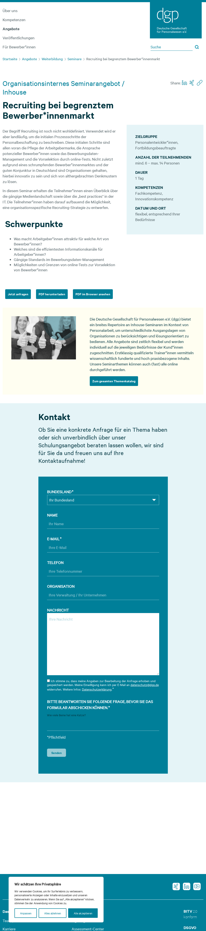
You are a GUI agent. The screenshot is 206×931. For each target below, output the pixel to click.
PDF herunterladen (52, 294)
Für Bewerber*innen (19, 46)
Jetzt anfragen (18, 294)
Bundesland (60, 492)
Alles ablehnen (52, 913)
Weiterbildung (52, 58)
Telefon (55, 562)
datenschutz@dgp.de (145, 685)
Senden (56, 752)
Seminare (75, 58)
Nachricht (58, 609)
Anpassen (25, 913)
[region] (56, 899)
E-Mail (54, 539)
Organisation (60, 586)
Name (52, 514)
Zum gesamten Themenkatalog (113, 381)
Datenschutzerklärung (97, 689)
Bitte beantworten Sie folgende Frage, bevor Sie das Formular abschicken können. (100, 705)
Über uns (10, 10)
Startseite (10, 58)
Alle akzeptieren (83, 913)
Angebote (11, 28)
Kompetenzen (14, 19)
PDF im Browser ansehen (92, 294)
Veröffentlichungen (19, 37)
